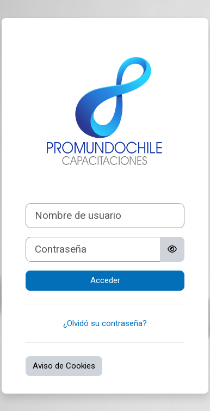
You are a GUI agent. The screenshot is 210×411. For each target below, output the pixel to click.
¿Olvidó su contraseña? (105, 323)
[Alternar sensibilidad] (172, 249)
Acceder (105, 280)
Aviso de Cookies (64, 366)
